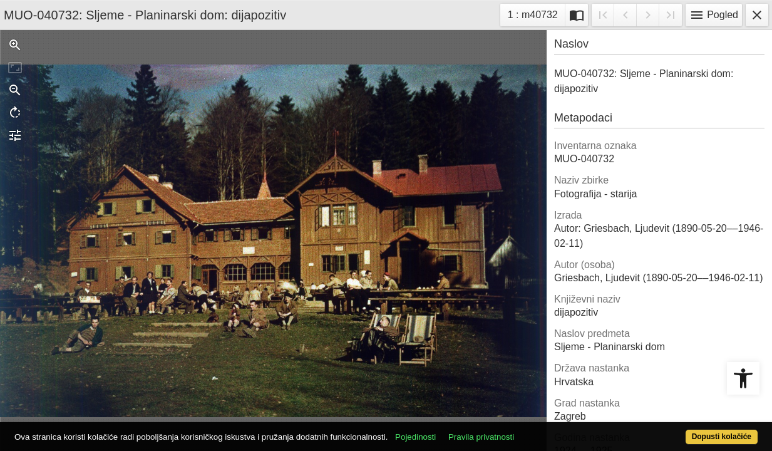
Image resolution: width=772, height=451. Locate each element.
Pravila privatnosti (520, 430)
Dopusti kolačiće (679, 430)
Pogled (713, 15)
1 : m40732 (536, 13)
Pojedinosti (454, 430)
